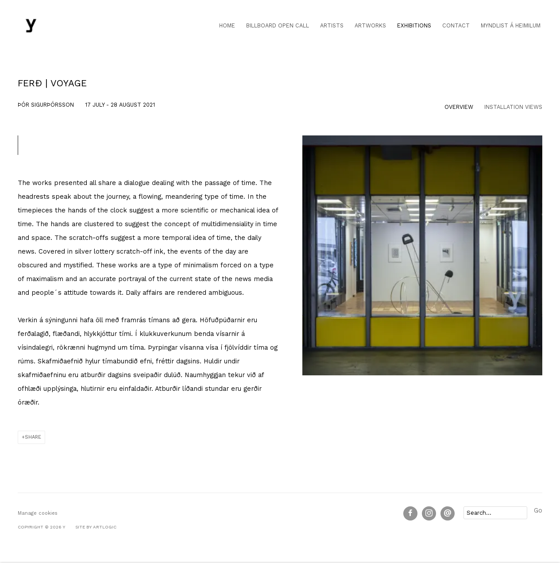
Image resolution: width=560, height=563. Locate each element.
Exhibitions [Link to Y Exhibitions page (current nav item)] (414, 25)
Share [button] (33, 437)
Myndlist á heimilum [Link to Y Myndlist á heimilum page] (511, 25)
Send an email (447, 513)
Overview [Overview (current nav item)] (458, 107)
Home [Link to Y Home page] (227, 25)
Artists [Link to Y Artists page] (332, 25)
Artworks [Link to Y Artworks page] (370, 25)
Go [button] (538, 510)
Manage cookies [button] (38, 513)
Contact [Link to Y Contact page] (456, 25)
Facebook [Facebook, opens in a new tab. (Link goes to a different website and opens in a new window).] (410, 513)
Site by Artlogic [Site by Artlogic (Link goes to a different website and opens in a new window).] (95, 526)
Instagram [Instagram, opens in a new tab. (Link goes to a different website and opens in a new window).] (429, 513)
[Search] (495, 512)
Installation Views (513, 107)
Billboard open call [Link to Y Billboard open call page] (277, 25)
